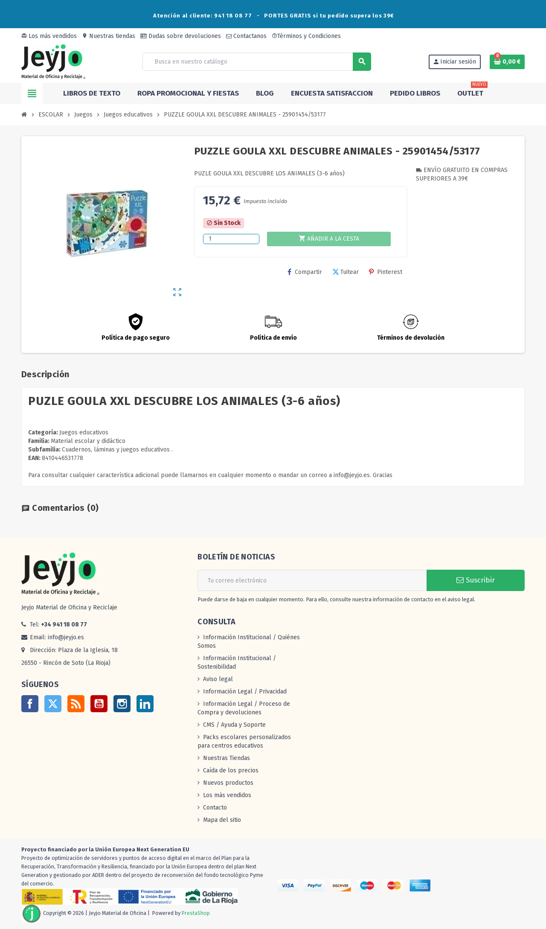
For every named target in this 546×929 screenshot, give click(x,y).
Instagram (122, 703)
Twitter (52, 703)
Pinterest (385, 272)
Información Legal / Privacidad (245, 691)
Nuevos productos (228, 782)
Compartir (305, 272)
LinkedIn (145, 703)
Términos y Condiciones (306, 36)
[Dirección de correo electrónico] (312, 580)
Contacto (215, 807)
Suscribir (475, 580)
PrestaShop (196, 913)
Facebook (29, 703)
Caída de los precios (230, 770)
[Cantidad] (231, 239)
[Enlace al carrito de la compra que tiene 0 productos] (507, 62)
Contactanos (246, 36)
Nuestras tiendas (108, 36)
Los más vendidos (49, 36)
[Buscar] (256, 61)
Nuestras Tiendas (226, 758)
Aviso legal (218, 679)
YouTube (98, 703)
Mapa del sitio (222, 820)
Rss (75, 703)
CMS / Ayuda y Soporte (234, 724)
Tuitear (345, 272)
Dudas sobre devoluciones (180, 36)
